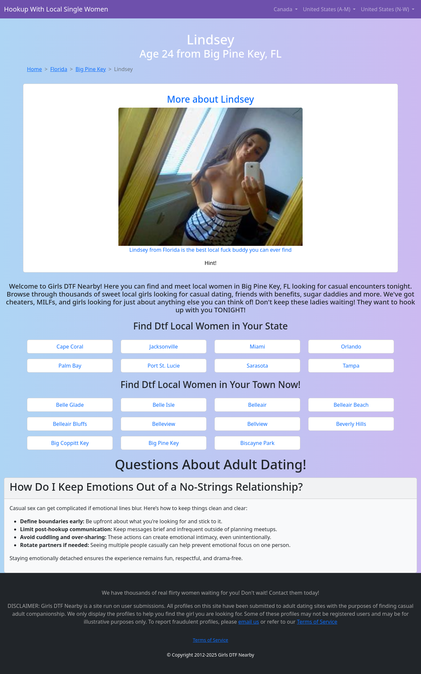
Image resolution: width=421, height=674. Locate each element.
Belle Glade (70, 404)
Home (34, 69)
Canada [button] (284, 9)
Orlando (351, 346)
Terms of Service (317, 621)
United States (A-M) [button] (327, 9)
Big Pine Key (91, 69)
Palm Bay (70, 365)
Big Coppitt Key (70, 443)
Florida (58, 69)
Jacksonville (163, 346)
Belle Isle (164, 404)
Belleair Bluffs (70, 424)
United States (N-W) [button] (385, 9)
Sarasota (257, 365)
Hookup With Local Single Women (56, 9)
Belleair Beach (351, 404)
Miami (257, 346)
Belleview (163, 424)
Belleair (257, 404)
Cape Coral (70, 346)
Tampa (351, 365)
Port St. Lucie (163, 365)
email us (248, 621)
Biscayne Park (257, 443)
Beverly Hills (351, 424)
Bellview (257, 424)
